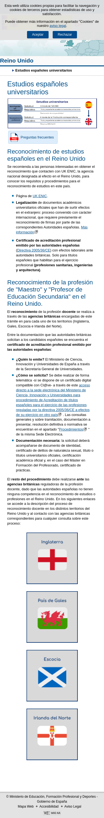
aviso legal (58, 26)
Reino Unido (16, 60)
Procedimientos (73, 429)
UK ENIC (40, 196)
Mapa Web (26, 806)
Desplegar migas (7, 70)
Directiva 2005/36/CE (33, 250)
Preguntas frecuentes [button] (31, 137)
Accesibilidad (48, 806)
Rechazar (65, 34)
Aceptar (37, 34)
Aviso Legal (72, 806)
